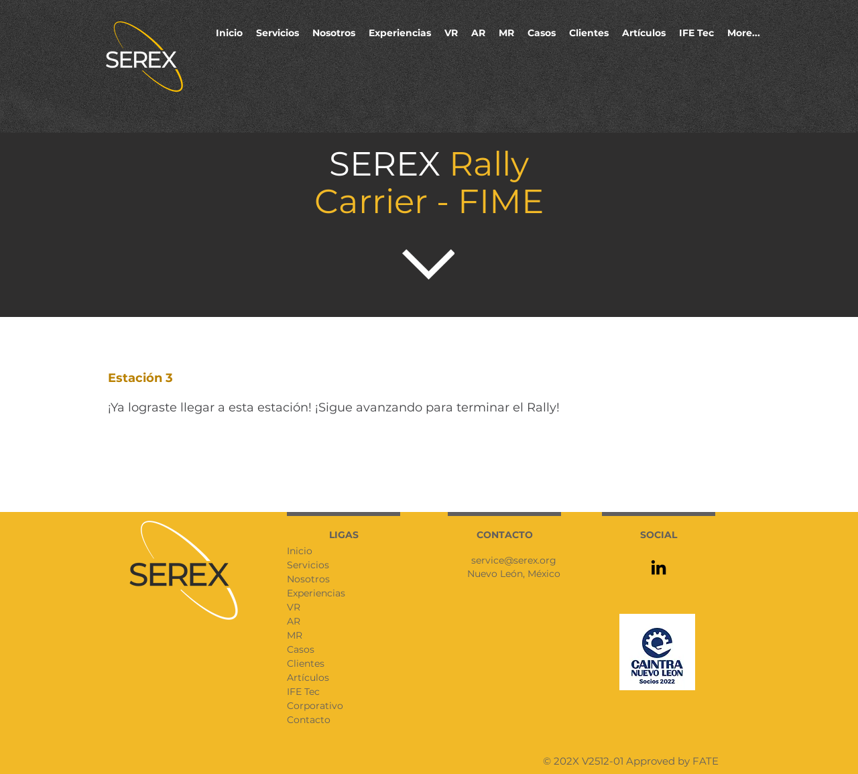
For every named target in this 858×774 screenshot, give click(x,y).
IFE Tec (303, 692)
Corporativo (315, 706)
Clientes (305, 663)
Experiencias (316, 593)
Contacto (308, 720)
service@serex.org (513, 560)
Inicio (299, 551)
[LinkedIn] (658, 567)
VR (293, 607)
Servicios (308, 565)
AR (293, 621)
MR (294, 635)
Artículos (308, 677)
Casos (300, 649)
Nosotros (308, 579)
